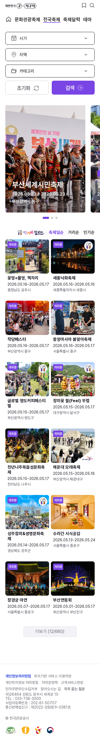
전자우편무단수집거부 (21, 689)
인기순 (89, 232)
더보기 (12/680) (50, 631)
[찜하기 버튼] (84, 5)
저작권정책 (50, 682)
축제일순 (56, 232)
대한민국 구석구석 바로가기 (20, 6)
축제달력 (71, 19)
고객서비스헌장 (72, 682)
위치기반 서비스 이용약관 (52, 676)
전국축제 (51, 19)
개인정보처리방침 (18, 676)
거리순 (73, 232)
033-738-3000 (28, 698)
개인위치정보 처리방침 (21, 682)
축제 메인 (8, 19)
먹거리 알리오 (31, 232)
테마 (87, 19)
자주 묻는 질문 (74, 689)
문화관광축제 (27, 19)
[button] (46, 218)
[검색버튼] (92, 5)
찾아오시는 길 (51, 689)
